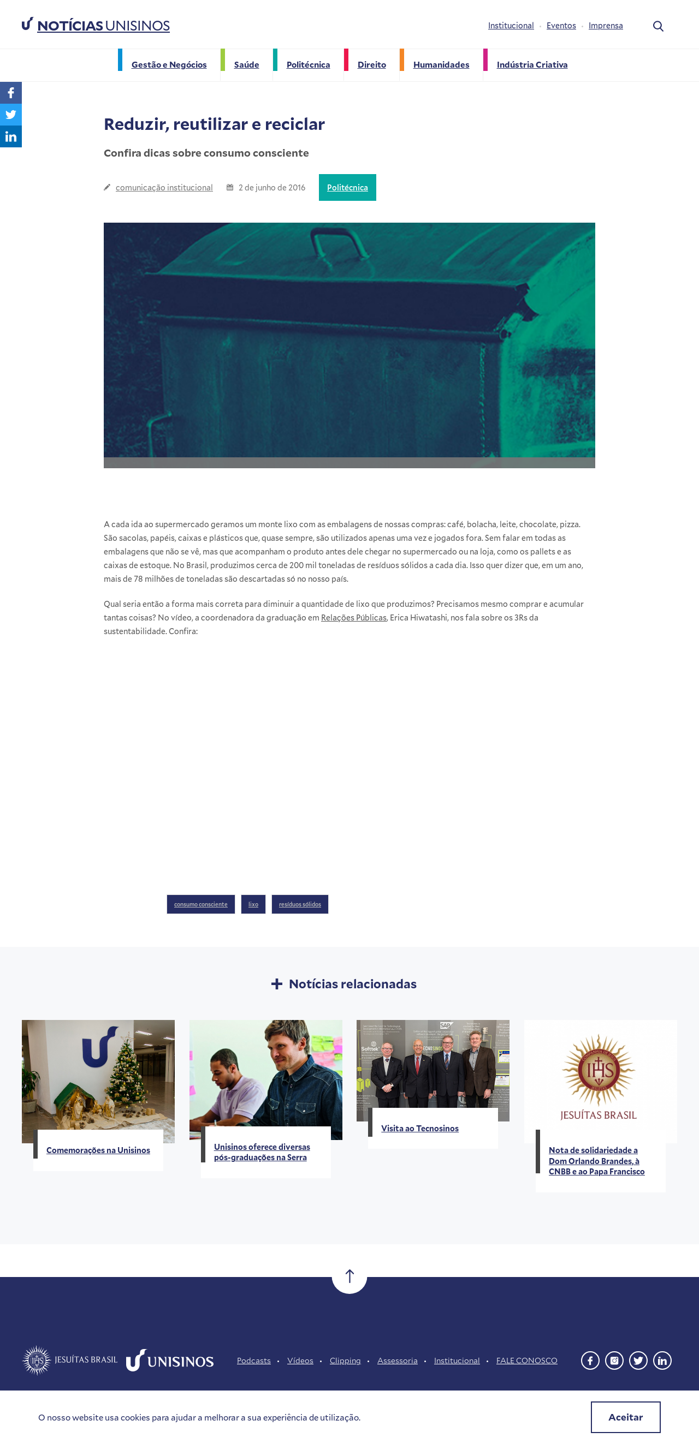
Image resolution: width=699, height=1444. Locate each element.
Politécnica (347, 187)
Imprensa (606, 25)
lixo (253, 904)
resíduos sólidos (300, 904)
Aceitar (625, 1417)
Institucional (511, 25)
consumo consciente (201, 904)
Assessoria (397, 1360)
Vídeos (300, 1360)
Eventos (561, 25)
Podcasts (254, 1360)
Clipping (345, 1360)
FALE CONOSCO (527, 1360)
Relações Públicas (354, 617)
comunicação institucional (164, 187)
